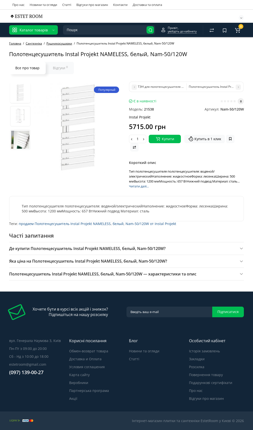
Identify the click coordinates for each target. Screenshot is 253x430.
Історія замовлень (204, 351)
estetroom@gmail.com (27, 364)
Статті (66, 4)
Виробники (78, 382)
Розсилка (196, 366)
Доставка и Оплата (85, 359)
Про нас (18, 4)
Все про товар (27, 68)
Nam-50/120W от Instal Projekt (151, 223)
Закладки (197, 359)
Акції (73, 398)
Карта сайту (79, 374)
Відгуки (60, 67)
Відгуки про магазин (92, 4)
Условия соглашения (87, 366)
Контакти (120, 4)
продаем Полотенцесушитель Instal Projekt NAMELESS (65, 223)
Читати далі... (139, 186)
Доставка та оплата (147, 4)
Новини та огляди (43, 4)
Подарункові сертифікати (210, 382)
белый (118, 223)
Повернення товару (206, 374)
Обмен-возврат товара (88, 351)
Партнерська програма (89, 390)
